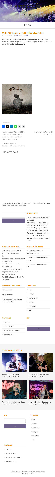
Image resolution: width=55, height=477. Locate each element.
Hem (30, 290)
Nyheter (13, 144)
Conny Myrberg (14, 35)
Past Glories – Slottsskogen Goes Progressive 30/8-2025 (13, 403)
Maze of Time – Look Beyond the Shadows (11, 253)
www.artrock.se (7, 290)
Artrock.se (27, 6)
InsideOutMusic (12, 146)
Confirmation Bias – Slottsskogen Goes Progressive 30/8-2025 (40, 403)
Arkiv (30, 310)
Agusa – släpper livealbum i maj (37, 218)
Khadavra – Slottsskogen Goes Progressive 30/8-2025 (39, 375)
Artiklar (31, 294)
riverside (21, 146)
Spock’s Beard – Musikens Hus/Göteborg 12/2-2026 (10, 375)
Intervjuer (32, 302)
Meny (28, 25)
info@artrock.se (7, 295)
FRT (32, 473)
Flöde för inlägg (9, 326)
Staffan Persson (7, 251)
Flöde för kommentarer (12, 330)
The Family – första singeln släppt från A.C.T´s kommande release (12, 271)
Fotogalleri (32, 306)
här (12, 302)
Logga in (7, 322)
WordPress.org (9, 335)
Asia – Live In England (34, 238)
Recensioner (33, 298)
